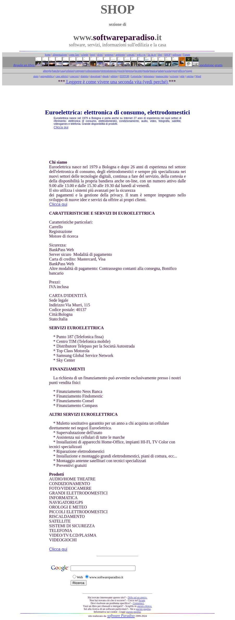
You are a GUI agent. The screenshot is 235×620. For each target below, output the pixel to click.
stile (182, 76)
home (48, 54)
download (95, 76)
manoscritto (162, 76)
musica (153, 70)
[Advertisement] (117, 97)
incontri (138, 70)
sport (174, 70)
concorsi (74, 76)
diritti (100, 54)
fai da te (152, 54)
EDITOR (124, 76)
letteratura (149, 76)
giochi (121, 70)
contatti (131, 54)
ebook (105, 76)
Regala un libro (24, 65)
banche (55, 70)
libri (160, 54)
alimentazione (59, 54)
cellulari (69, 70)
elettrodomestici (109, 70)
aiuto (36, 76)
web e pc (141, 54)
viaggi (188, 70)
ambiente (120, 54)
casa (62, 70)
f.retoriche (136, 76)
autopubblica (47, 76)
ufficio (181, 70)
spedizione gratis (210, 65)
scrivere (174, 76)
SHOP (167, 54)
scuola (168, 70)
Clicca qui (61, 127)
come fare (74, 54)
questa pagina (143, 608)
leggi (92, 54)
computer (80, 70)
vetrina (190, 76)
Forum (186, 54)
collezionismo (92, 70)
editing (114, 76)
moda (146, 70)
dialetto (84, 76)
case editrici (61, 76)
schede (84, 54)
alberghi (47, 70)
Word (198, 76)
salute (161, 70)
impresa (129, 70)
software (176, 54)
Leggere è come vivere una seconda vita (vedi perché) (117, 81)
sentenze (109, 54)
